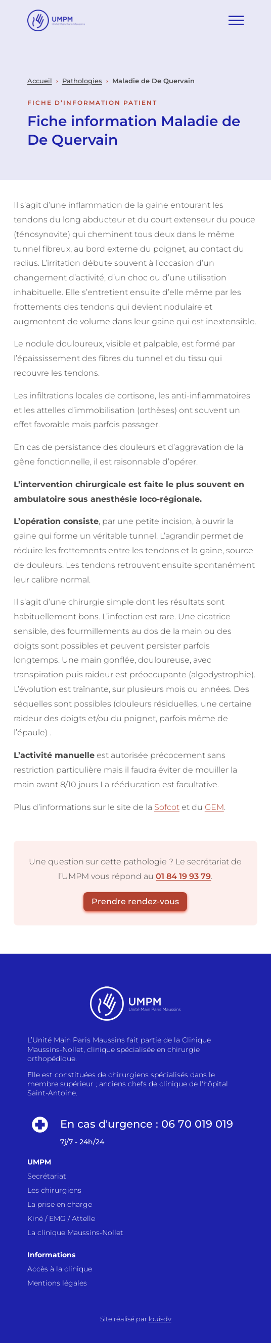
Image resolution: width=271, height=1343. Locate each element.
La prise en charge (59, 1204)
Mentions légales (57, 1283)
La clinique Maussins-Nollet (75, 1232)
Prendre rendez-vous (135, 901)
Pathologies (82, 81)
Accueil (39, 81)
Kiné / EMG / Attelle (61, 1218)
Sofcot (166, 807)
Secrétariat (46, 1176)
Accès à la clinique (59, 1268)
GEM (214, 807)
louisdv (160, 1319)
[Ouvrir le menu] (236, 20)
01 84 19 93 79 (183, 876)
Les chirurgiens (54, 1190)
